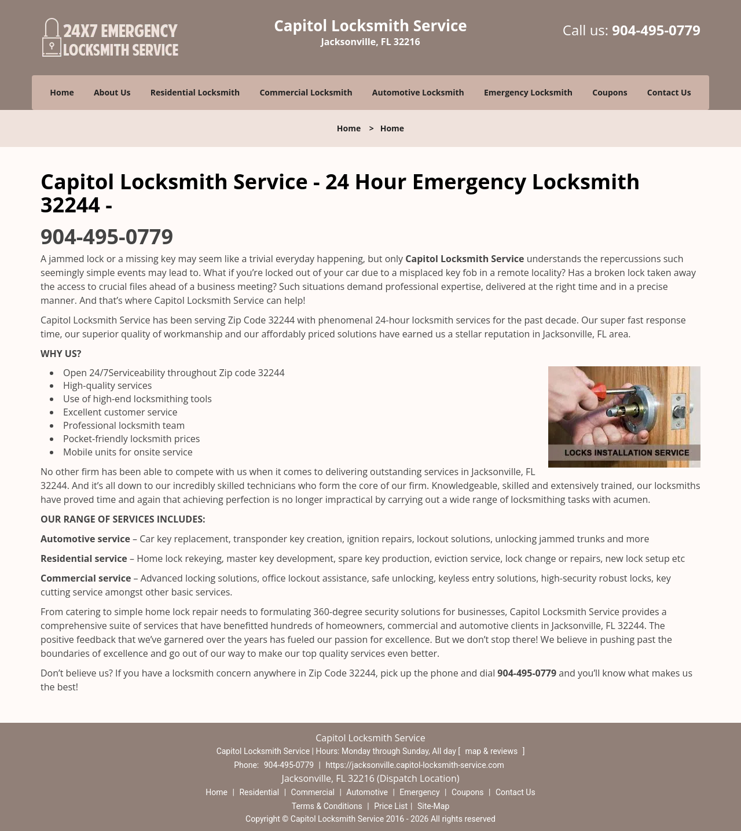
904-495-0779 (656, 29)
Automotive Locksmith (418, 92)
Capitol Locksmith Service (464, 258)
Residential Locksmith (195, 92)
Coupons (609, 92)
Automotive (367, 792)
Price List (391, 806)
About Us (112, 92)
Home (62, 92)
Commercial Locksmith (305, 92)
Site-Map (433, 806)
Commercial (313, 792)
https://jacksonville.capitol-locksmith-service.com (415, 765)
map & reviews (492, 751)
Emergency (419, 792)
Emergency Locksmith (528, 92)
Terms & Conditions (327, 806)
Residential (259, 792)
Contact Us (669, 92)
